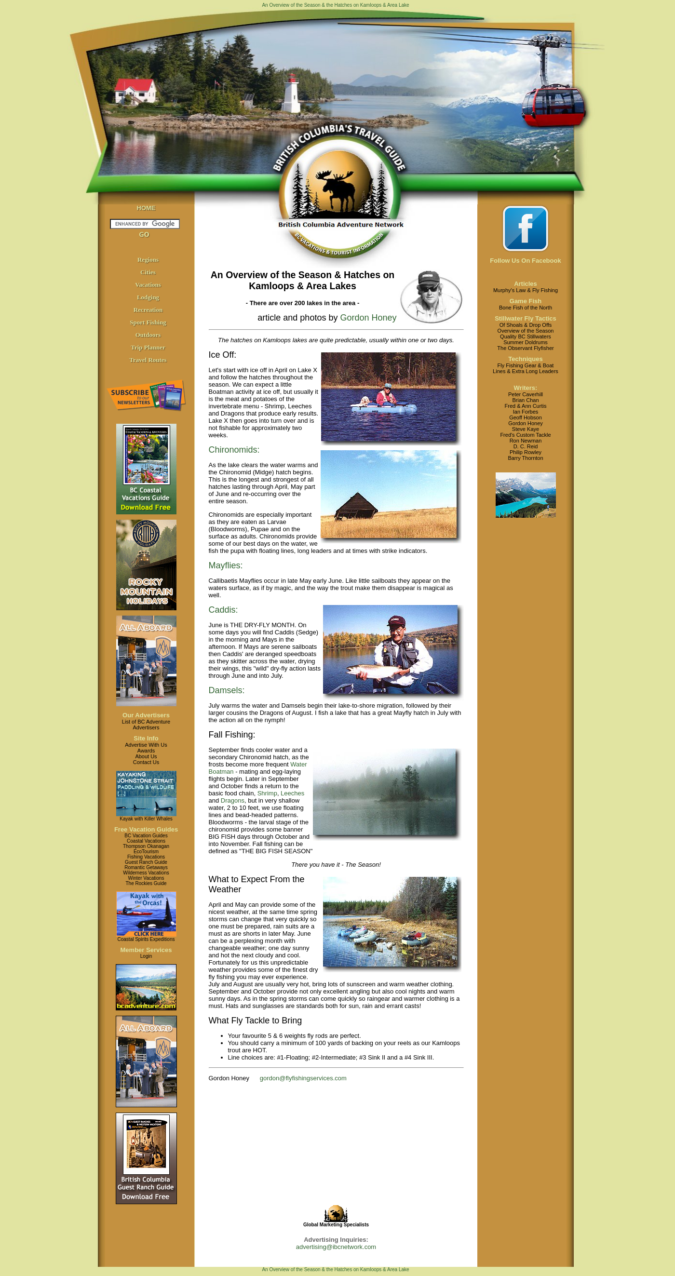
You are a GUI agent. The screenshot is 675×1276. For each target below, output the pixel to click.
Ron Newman (526, 440)
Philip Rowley (525, 452)
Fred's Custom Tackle (525, 435)
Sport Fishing (148, 322)
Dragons (232, 800)
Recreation (148, 309)
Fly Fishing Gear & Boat (526, 365)
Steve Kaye (525, 429)
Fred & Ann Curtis (526, 406)
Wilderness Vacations (146, 872)
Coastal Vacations (146, 841)
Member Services (146, 950)
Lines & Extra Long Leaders (525, 371)
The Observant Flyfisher (525, 348)
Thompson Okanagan (146, 846)
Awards (146, 750)
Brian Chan (525, 400)
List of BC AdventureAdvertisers (146, 724)
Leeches (292, 793)
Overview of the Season (526, 331)
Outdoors (148, 334)
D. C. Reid (525, 446)
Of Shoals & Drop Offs (526, 325)
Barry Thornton (525, 458)
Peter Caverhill (525, 394)
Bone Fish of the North (525, 307)
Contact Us (146, 762)
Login (146, 956)
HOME (146, 208)
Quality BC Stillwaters (525, 336)
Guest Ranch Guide (146, 862)
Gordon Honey (367, 317)
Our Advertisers (146, 715)
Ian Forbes (526, 412)
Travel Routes (147, 359)
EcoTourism (146, 851)
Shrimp (267, 793)
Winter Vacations (146, 878)
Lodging (148, 297)
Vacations (148, 284)
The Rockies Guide (145, 883)
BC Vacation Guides (145, 835)
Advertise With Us (146, 745)
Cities (148, 272)
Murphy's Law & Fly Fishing (525, 290)
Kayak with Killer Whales (146, 818)
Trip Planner (148, 347)
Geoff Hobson (525, 417)
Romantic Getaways (145, 867)
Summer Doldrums (525, 342)
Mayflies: (226, 565)
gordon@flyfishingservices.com (303, 1078)
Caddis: (223, 610)
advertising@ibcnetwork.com (336, 1246)
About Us (146, 756)
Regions (148, 259)
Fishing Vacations (146, 857)
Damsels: (227, 690)
